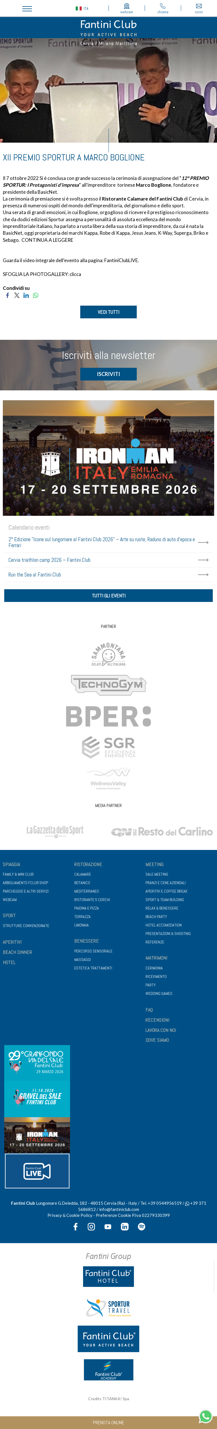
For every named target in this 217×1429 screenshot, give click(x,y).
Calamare (82, 874)
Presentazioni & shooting (168, 933)
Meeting (155, 864)
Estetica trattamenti (93, 968)
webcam (126, 8)
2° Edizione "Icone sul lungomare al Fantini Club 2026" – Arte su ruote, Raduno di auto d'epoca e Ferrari (101, 542)
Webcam (10, 899)
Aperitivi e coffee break (166, 891)
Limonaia (81, 925)
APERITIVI (12, 942)
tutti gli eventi (108, 595)
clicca (75, 274)
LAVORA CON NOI (161, 1030)
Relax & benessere (162, 908)
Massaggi (82, 959)
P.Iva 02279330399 (151, 1215)
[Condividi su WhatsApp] (35, 295)
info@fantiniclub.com (119, 1209)
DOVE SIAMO (157, 1040)
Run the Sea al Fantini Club (34, 574)
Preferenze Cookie (113, 1215)
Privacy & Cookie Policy (69, 1215)
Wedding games (159, 993)
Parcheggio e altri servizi (26, 891)
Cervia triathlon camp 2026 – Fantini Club (49, 560)
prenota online (108, 1422)
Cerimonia (154, 968)
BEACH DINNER (17, 952)
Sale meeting (157, 874)
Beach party (156, 916)
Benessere (86, 941)
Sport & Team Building (165, 899)
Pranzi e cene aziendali (166, 882)
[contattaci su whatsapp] (206, 1416)
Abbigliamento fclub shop (25, 882)
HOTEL (9, 962)
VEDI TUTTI (108, 312)
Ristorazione (88, 864)
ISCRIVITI (108, 374)
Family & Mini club (18, 874)
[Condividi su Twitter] (16, 295)
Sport (9, 915)
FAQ (149, 1009)
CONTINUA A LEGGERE (47, 240)
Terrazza (82, 916)
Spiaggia (11, 864)
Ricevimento (156, 976)
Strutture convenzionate (26, 925)
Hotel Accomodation (164, 925)
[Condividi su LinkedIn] (26, 295)
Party (151, 985)
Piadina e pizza (86, 908)
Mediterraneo (86, 891)
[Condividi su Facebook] (7, 295)
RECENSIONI (157, 1020)
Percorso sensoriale (93, 951)
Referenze (155, 942)
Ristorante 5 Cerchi (92, 899)
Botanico (82, 882)
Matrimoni (156, 957)
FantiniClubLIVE (121, 260)
